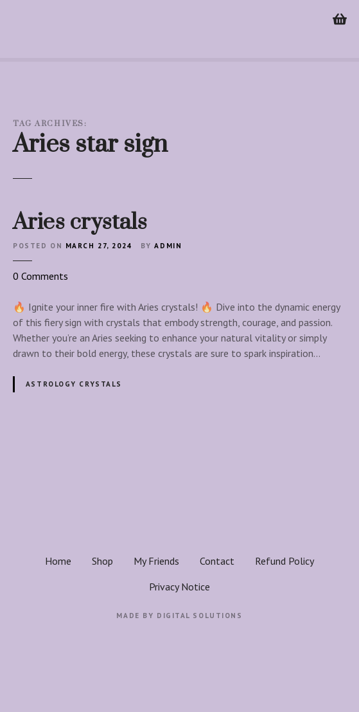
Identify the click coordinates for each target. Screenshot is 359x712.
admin (168, 245)
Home (58, 560)
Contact (217, 560)
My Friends (156, 560)
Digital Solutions (200, 615)
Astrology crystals (74, 383)
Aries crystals (80, 222)
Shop (102, 560)
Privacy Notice (179, 586)
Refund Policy (284, 560)
